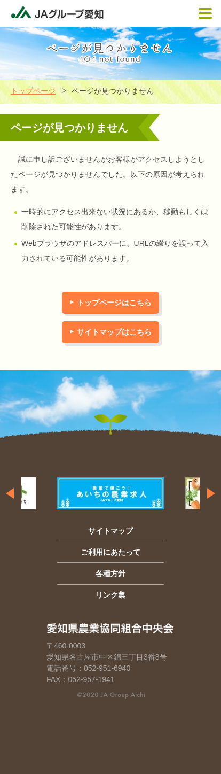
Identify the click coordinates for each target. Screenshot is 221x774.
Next (211, 493)
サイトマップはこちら (114, 332)
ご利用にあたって (110, 552)
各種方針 (110, 573)
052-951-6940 (107, 668)
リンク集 (110, 595)
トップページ (33, 91)
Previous (9, 493)
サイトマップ (110, 531)
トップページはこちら (114, 302)
